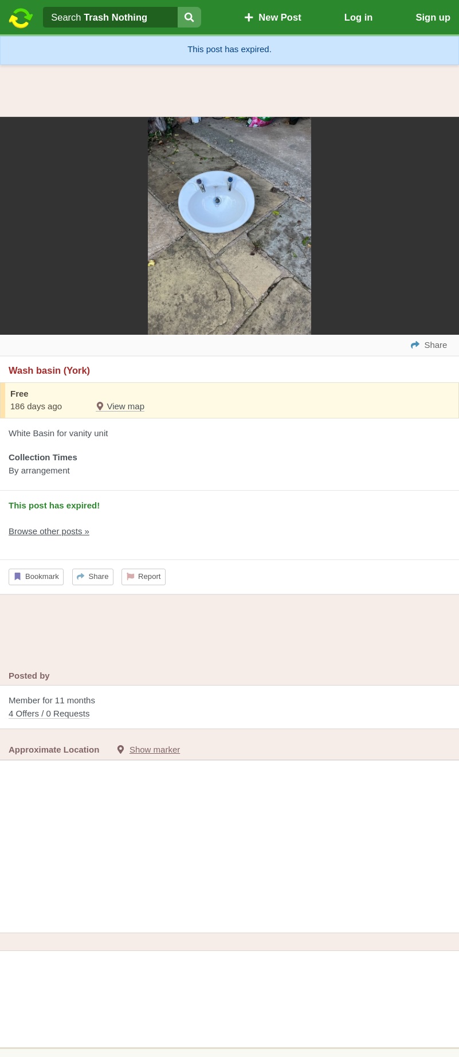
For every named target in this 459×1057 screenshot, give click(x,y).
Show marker (155, 749)
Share (92, 576)
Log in (358, 17)
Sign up (432, 17)
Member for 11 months (229, 707)
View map (120, 406)
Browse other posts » (49, 531)
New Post (272, 17)
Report (144, 576)
